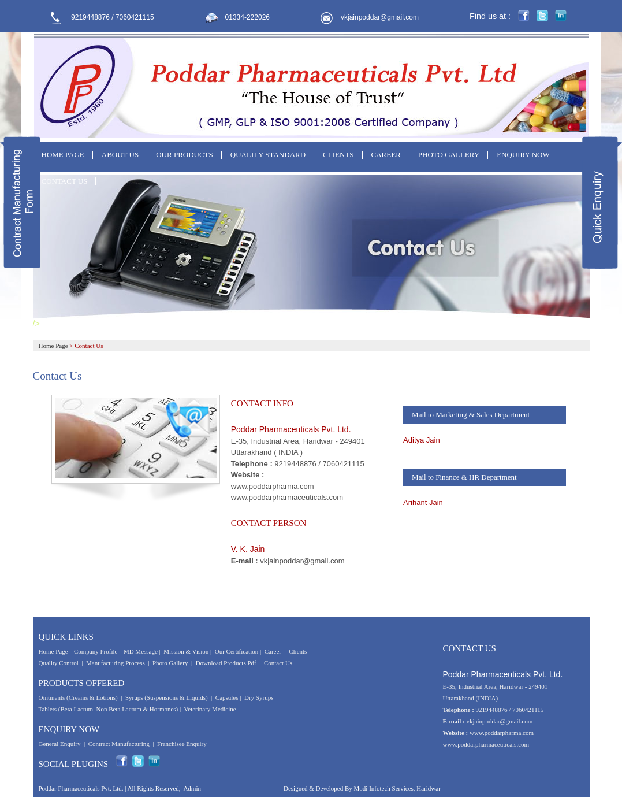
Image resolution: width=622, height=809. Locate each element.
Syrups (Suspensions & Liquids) (167, 697)
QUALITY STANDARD (268, 154)
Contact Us (278, 662)
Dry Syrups (258, 697)
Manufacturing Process (115, 662)
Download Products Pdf (226, 662)
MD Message (141, 651)
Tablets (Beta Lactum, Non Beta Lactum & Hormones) (108, 709)
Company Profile (95, 651)
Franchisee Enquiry (182, 743)
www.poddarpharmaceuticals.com (287, 497)
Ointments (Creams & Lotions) (78, 697)
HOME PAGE (63, 154)
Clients (298, 651)
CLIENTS (338, 154)
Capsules (227, 697)
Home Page (53, 345)
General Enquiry (60, 743)
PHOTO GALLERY (448, 154)
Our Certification (236, 651)
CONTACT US (65, 181)
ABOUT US (120, 154)
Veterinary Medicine (210, 709)
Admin (192, 788)
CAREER (386, 154)
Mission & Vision (185, 651)
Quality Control (59, 662)
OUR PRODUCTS (184, 154)
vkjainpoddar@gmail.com (380, 17)
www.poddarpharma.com (272, 486)
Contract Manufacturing (119, 743)
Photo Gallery (170, 662)
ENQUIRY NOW (523, 154)
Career (273, 651)
